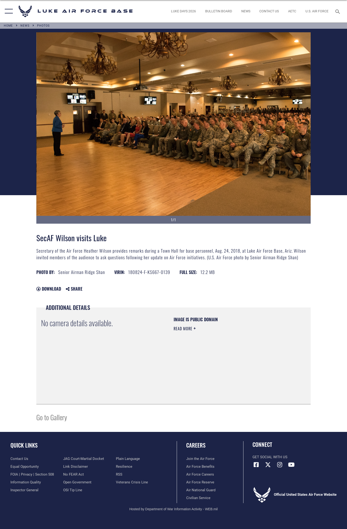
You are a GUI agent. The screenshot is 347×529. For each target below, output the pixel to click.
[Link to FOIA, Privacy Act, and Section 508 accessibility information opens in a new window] (32, 474)
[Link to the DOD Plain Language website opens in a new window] (128, 459)
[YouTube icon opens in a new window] (291, 464)
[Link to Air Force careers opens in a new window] (200, 474)
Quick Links (24, 445)
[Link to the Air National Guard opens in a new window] (200, 490)
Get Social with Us (269, 457)
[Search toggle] (338, 11)
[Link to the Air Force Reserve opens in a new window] (200, 482)
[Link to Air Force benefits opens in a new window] (200, 466)
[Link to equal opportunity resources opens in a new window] (24, 466)
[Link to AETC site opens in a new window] (292, 11)
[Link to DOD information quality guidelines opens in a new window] (25, 482)
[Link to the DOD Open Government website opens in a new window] (77, 482)
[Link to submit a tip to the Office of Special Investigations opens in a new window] (72, 490)
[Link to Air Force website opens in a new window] (317, 11)
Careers (195, 445)
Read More (184, 328)
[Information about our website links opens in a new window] (75, 466)
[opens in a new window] (184, 11)
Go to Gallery (51, 417)
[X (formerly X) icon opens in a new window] (267, 464)
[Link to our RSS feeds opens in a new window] (119, 474)
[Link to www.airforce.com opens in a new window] (200, 459)
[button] (7, 11)
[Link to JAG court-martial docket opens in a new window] (83, 459)
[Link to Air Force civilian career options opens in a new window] (198, 498)
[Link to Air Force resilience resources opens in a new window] (124, 466)
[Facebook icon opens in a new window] (256, 464)
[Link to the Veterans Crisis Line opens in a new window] (132, 482)
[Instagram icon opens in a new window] (279, 464)
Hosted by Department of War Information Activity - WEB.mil (173, 509)
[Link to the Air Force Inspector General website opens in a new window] (24, 490)
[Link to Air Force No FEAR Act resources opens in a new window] (73, 474)
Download (48, 289)
